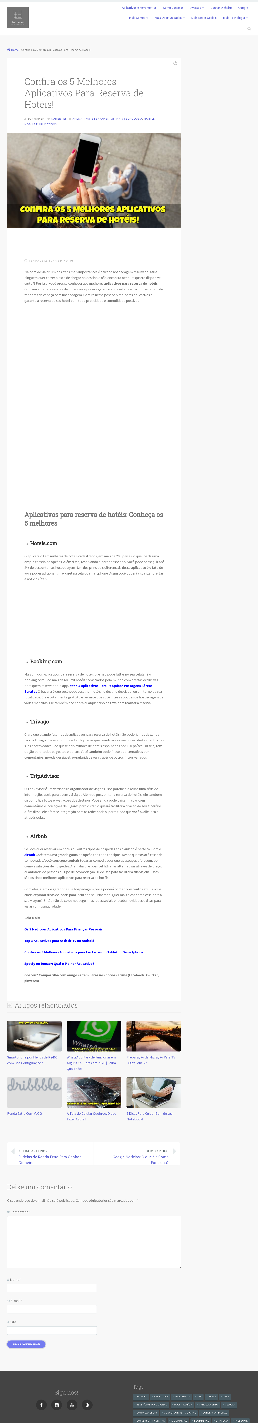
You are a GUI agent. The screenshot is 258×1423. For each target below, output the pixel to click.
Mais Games (137, 18)
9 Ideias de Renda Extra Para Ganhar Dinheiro (53, 1158)
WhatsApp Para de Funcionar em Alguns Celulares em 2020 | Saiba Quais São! (91, 1064)
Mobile (149, 118)
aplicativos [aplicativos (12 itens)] (182, 1398)
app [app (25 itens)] (199, 1398)
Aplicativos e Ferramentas (139, 8)
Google (243, 8)
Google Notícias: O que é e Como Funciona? (134, 1158)
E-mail (17, 1302)
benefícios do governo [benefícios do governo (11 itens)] (152, 1406)
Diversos (195, 8)
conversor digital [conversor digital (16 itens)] (215, 1414)
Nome (16, 1281)
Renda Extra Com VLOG (24, 1115)
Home (15, 50)
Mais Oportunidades (168, 18)
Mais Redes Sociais (204, 18)
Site (13, 1323)
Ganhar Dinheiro (221, 8)
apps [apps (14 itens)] (226, 1398)
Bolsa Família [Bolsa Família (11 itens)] (183, 1406)
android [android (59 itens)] (142, 1398)
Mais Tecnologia (234, 18)
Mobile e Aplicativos (40, 124)
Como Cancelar (173, 8)
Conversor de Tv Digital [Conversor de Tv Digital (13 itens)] (180, 1414)
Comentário (21, 1213)
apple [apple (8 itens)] (212, 1398)
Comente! (58, 118)
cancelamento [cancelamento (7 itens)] (208, 1406)
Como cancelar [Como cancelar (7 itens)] (147, 1414)
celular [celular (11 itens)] (230, 1406)
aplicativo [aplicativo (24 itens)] (161, 1398)
